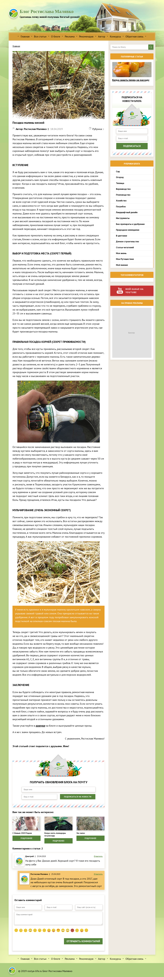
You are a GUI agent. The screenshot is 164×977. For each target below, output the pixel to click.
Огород (120, 177)
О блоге (55, 36)
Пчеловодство (123, 194)
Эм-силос (81, 833)
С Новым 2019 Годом (24, 833)
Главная (25, 36)
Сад (118, 171)
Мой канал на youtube (130, 291)
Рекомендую (86, 36)
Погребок (121, 206)
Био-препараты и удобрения (130, 224)
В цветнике (121, 235)
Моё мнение (122, 265)
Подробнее (26, 839)
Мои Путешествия (125, 259)
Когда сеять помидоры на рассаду (57, 835)
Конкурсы (115, 36)
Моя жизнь (121, 253)
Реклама (70, 36)
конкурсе (40, 725)
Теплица (120, 183)
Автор (101, 36)
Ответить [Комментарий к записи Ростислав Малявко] (98, 876)
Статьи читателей (125, 247)
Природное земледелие (127, 229)
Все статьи (40, 36)
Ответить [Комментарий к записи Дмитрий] (98, 859)
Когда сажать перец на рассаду (130, 80)
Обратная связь (134, 36)
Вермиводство (123, 189)
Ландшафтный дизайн (126, 212)
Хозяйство (121, 200)
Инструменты (123, 218)
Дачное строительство (127, 241)
